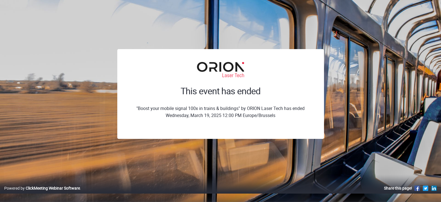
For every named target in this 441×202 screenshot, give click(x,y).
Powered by (42, 194)
